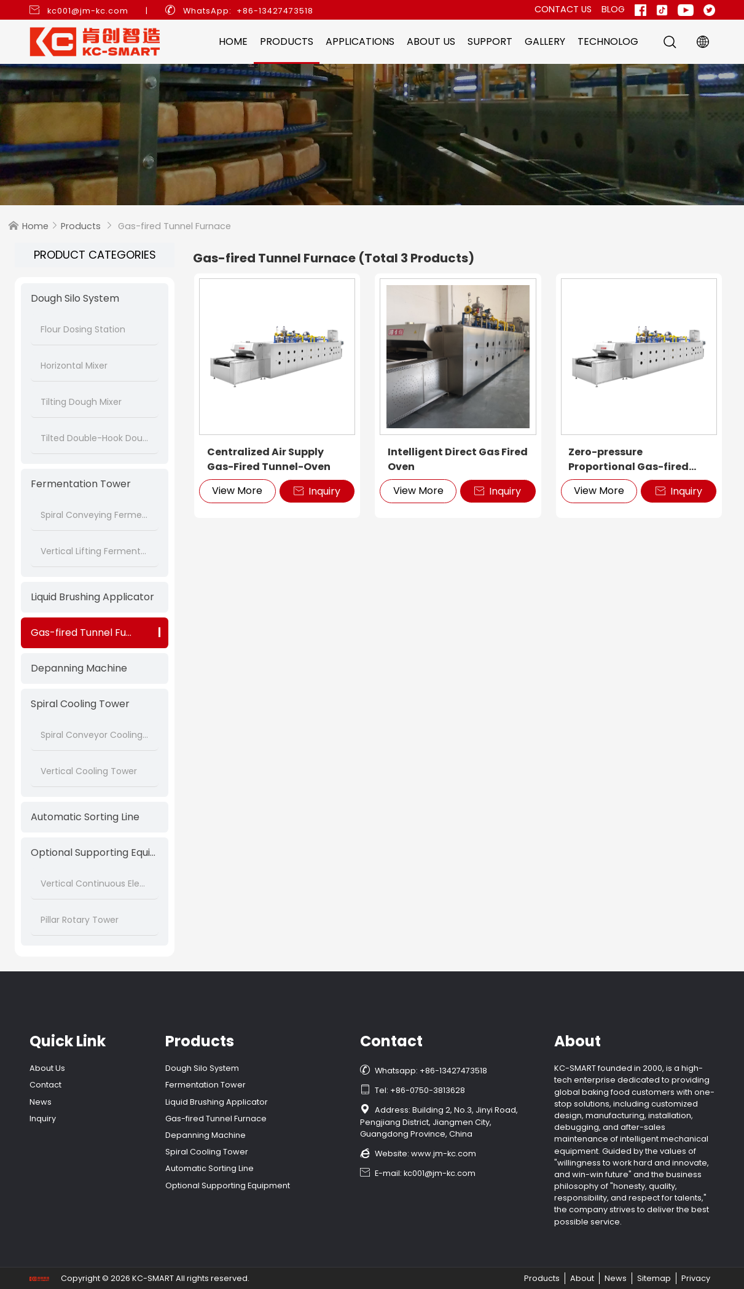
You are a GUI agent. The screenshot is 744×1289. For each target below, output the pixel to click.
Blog (613, 9)
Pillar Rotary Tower (80, 920)
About (582, 1278)
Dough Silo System (75, 298)
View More (237, 491)
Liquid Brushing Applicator (92, 597)
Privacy (695, 1278)
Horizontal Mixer (74, 365)
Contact (45, 1084)
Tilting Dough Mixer (81, 402)
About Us (431, 41)
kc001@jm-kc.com (87, 11)
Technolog (608, 41)
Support (490, 41)
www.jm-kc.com (443, 1153)
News (40, 1102)
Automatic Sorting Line (85, 817)
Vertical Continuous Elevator (95, 883)
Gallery (545, 41)
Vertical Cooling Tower (89, 771)
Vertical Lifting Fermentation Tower (95, 551)
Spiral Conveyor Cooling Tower (95, 735)
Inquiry (317, 491)
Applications (360, 41)
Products (286, 41)
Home (233, 41)
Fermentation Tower (81, 484)
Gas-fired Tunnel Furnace (93, 632)
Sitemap (654, 1278)
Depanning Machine (79, 668)
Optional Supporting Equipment (95, 852)
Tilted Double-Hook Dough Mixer (95, 438)
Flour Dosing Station (83, 329)
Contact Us (563, 9)
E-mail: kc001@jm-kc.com (418, 1173)
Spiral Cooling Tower (80, 704)
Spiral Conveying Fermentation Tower (95, 515)
